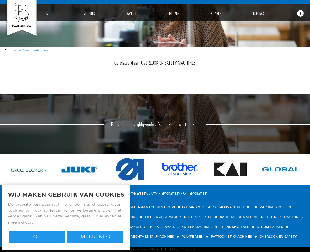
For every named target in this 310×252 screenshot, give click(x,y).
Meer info (95, 237)
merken (174, 13)
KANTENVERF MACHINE (239, 217)
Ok (37, 237)
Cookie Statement (170, 249)
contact (259, 13)
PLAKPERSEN (192, 236)
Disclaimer (133, 249)
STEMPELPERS (200, 217)
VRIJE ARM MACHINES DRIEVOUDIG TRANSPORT (167, 207)
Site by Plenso (188, 249)
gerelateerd (16, 50)
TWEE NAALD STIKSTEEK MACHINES (183, 227)
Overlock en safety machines (35, 50)
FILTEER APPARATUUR (163, 217)
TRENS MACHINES (235, 227)
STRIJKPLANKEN (270, 227)
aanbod (131, 13)
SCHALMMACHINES (228, 207)
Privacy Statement (150, 249)
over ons (88, 13)
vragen (216, 13)
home (46, 13)
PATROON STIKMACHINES (231, 236)
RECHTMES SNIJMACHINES (152, 236)
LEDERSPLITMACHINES (284, 217)
